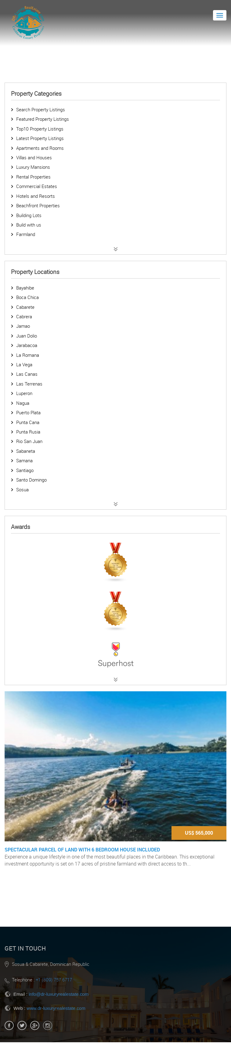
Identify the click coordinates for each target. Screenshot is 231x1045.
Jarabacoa (26, 345)
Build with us (28, 225)
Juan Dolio (26, 336)
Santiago (25, 470)
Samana (24, 460)
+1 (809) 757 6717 (54, 980)
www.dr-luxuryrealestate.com (56, 1008)
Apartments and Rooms (40, 148)
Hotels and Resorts (35, 196)
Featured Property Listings (42, 119)
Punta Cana (27, 422)
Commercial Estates (36, 186)
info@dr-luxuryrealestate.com (58, 994)
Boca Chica (27, 297)
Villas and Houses (34, 157)
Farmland (25, 234)
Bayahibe (25, 288)
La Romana (27, 355)
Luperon (24, 393)
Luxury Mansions (33, 167)
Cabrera (24, 316)
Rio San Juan (29, 441)
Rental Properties (33, 177)
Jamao (23, 326)
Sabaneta (25, 451)
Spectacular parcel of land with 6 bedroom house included (82, 849)
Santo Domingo (31, 480)
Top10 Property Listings (39, 129)
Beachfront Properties (38, 205)
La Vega (24, 364)
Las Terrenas (29, 384)
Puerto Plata (28, 412)
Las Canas (27, 374)
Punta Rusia (28, 432)
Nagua (22, 403)
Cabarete (25, 307)
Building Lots (29, 215)
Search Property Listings (40, 109)
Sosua (22, 489)
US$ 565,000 (199, 832)
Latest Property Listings (40, 138)
